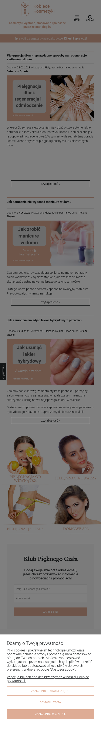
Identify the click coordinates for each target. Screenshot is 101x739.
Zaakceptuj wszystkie (50, 713)
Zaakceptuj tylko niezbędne (50, 690)
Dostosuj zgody (50, 702)
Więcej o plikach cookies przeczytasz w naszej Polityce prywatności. (48, 679)
